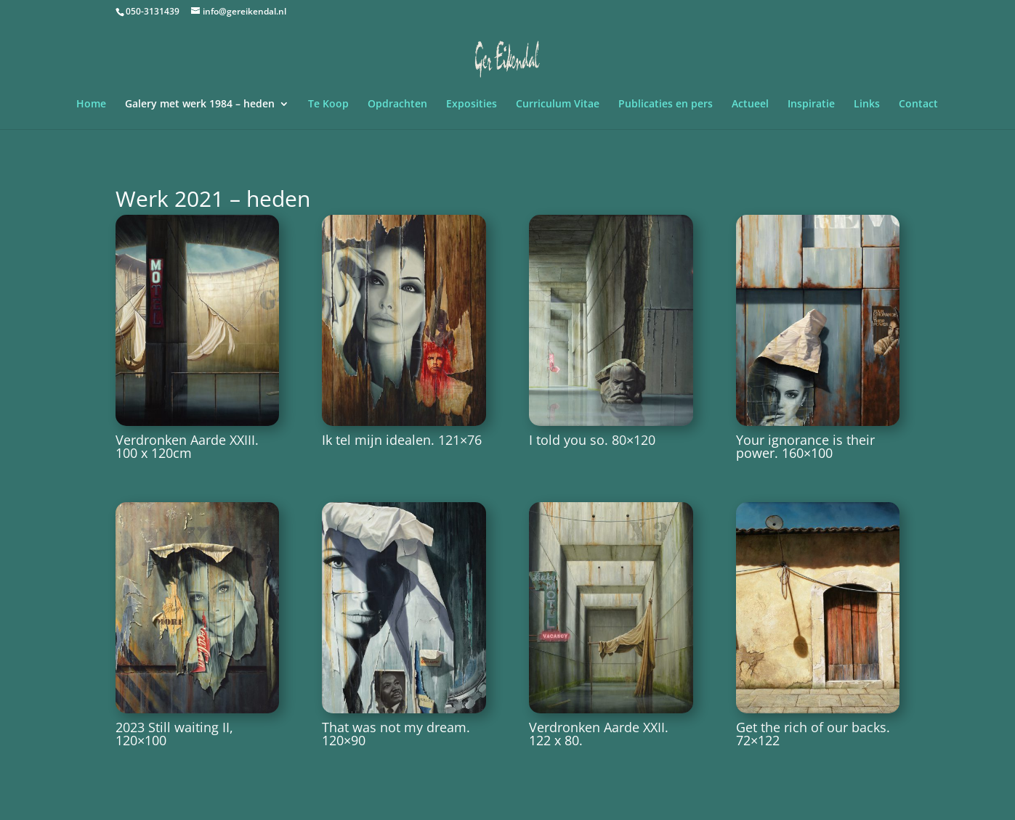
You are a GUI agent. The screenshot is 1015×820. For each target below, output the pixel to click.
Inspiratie (811, 104)
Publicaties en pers (665, 104)
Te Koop (328, 104)
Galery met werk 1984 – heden (200, 104)
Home (91, 104)
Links (867, 104)
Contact (918, 104)
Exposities (471, 104)
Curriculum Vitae (557, 104)
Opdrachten (397, 104)
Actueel (750, 104)
